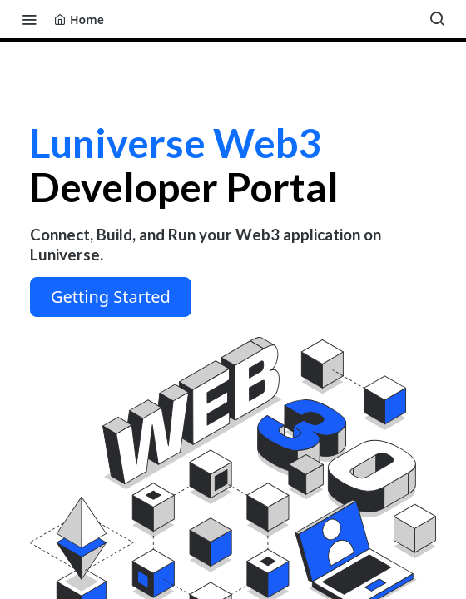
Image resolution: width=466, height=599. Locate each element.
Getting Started (111, 296)
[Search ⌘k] (436, 19)
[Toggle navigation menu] (29, 19)
